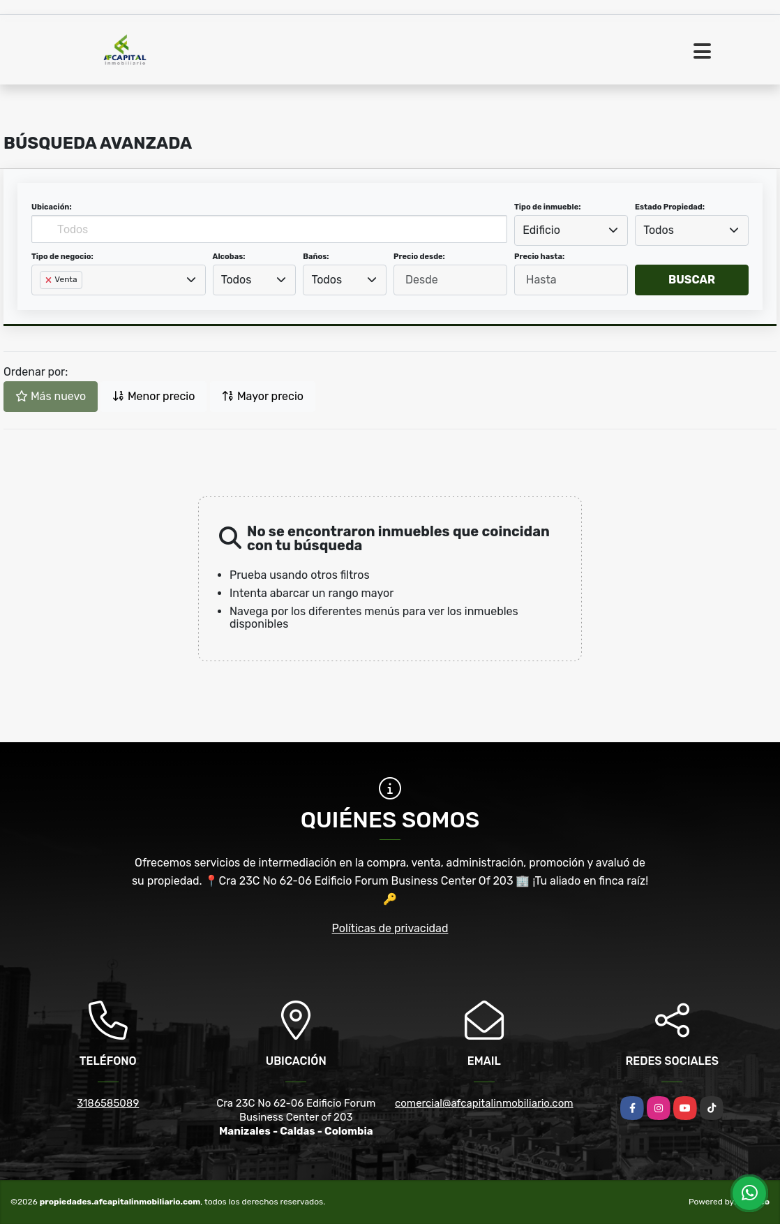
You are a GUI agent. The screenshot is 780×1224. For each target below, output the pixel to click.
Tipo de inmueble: (547, 207)
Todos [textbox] (658, 230)
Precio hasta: (539, 256)
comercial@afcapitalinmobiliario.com (484, 1103)
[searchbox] (44, 302)
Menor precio (153, 396)
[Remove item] (49, 280)
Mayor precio (262, 396)
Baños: (316, 256)
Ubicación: (51, 207)
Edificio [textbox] (541, 230)
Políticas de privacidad (390, 928)
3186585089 (108, 1103)
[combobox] (571, 230)
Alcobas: (229, 256)
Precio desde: (419, 256)
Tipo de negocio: (62, 256)
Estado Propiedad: (670, 207)
